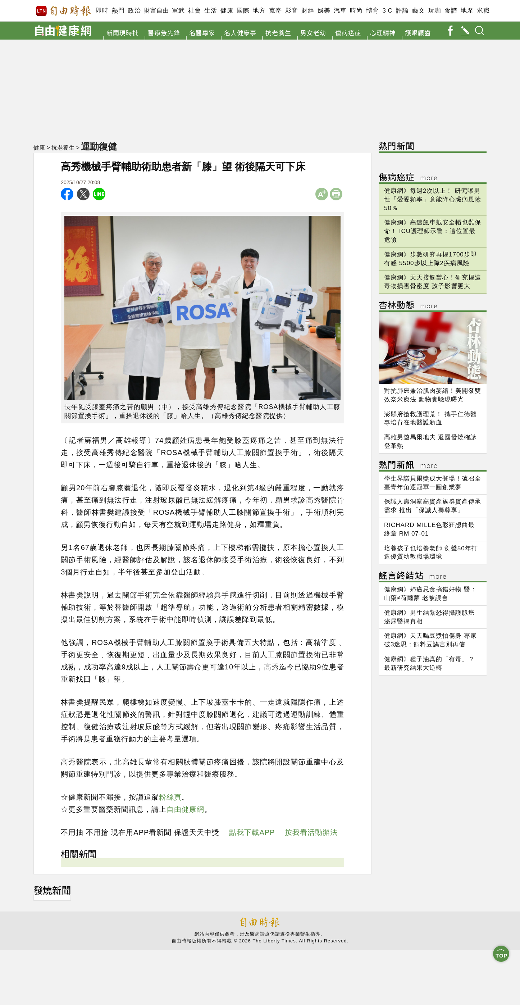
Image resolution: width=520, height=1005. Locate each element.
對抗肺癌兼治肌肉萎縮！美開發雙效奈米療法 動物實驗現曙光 (432, 395)
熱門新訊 (408, 465)
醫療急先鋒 (164, 32)
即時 (102, 10)
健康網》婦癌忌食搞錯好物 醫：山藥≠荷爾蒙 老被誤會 (430, 593)
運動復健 (99, 146)
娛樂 (324, 10)
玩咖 (434, 10)
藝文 (418, 10)
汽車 (340, 10)
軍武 (178, 10)
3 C (387, 10)
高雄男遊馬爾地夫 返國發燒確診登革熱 (430, 441)
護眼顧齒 (418, 32)
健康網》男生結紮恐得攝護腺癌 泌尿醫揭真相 (429, 617)
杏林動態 (408, 306)
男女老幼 (313, 32)
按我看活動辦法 (311, 832)
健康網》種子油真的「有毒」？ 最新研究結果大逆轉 (429, 663)
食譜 (450, 10)
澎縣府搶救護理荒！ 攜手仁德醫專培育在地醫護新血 (430, 418)
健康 (226, 10)
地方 (259, 10)
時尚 (356, 10)
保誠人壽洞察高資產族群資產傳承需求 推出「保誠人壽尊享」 (432, 506)
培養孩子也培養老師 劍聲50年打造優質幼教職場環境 (431, 552)
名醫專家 (202, 32)
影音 (291, 10)
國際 (243, 10)
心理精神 (383, 32)
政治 (134, 10)
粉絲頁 (170, 797)
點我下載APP (252, 832)
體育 (372, 10)
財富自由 (156, 10)
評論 (402, 10)
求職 (483, 10)
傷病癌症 (348, 32)
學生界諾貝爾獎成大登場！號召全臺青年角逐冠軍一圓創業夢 (432, 483)
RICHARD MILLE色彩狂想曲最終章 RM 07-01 (429, 529)
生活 (210, 10)
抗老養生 (278, 32)
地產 (467, 10)
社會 (194, 10)
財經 (307, 10)
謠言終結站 (413, 576)
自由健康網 (185, 809)
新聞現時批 (122, 32)
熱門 (118, 10)
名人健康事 (240, 32)
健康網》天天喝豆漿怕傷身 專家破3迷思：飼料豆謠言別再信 (430, 640)
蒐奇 (275, 10)
